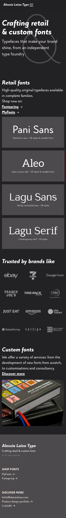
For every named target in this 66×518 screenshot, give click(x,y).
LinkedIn (7, 506)
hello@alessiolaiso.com (15, 497)
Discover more (13, 374)
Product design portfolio (15, 501)
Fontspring (10, 107)
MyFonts (8, 112)
